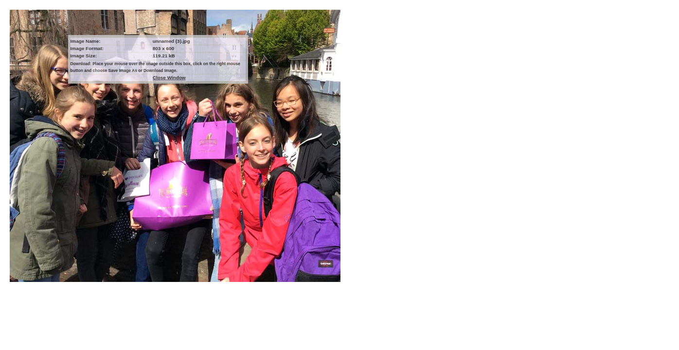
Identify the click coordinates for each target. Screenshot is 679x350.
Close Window (169, 77)
